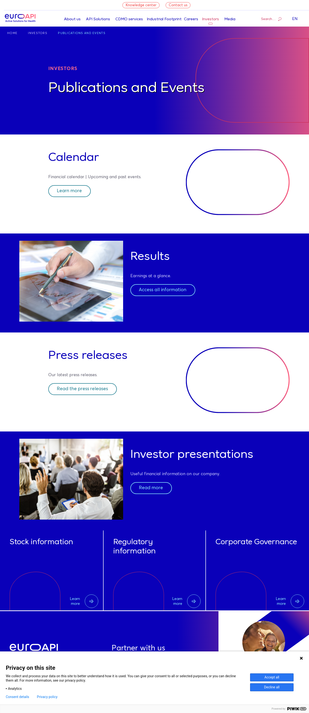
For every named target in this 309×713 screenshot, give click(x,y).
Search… (271, 18)
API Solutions (98, 19)
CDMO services (129, 19)
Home (12, 33)
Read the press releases (84, 389)
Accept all (271, 677)
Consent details (17, 697)
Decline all (272, 687)
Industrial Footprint (164, 19)
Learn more (70, 191)
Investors (210, 19)
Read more (151, 488)
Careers (191, 19)
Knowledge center (141, 5)
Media (229, 19)
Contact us (178, 5)
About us (72, 19)
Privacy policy (47, 697)
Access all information (164, 290)
